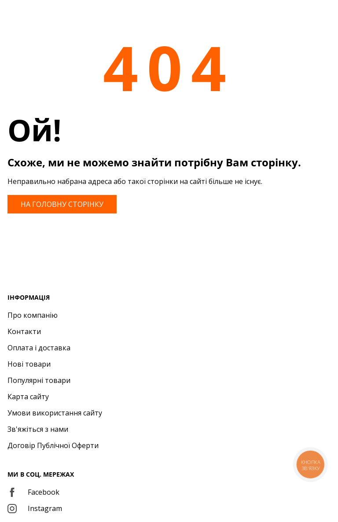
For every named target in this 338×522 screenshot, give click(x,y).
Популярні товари (38, 380)
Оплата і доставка (38, 348)
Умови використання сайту (54, 413)
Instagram (34, 508)
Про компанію (32, 315)
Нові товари (29, 364)
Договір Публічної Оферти (53, 445)
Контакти (24, 331)
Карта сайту (28, 396)
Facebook (33, 492)
